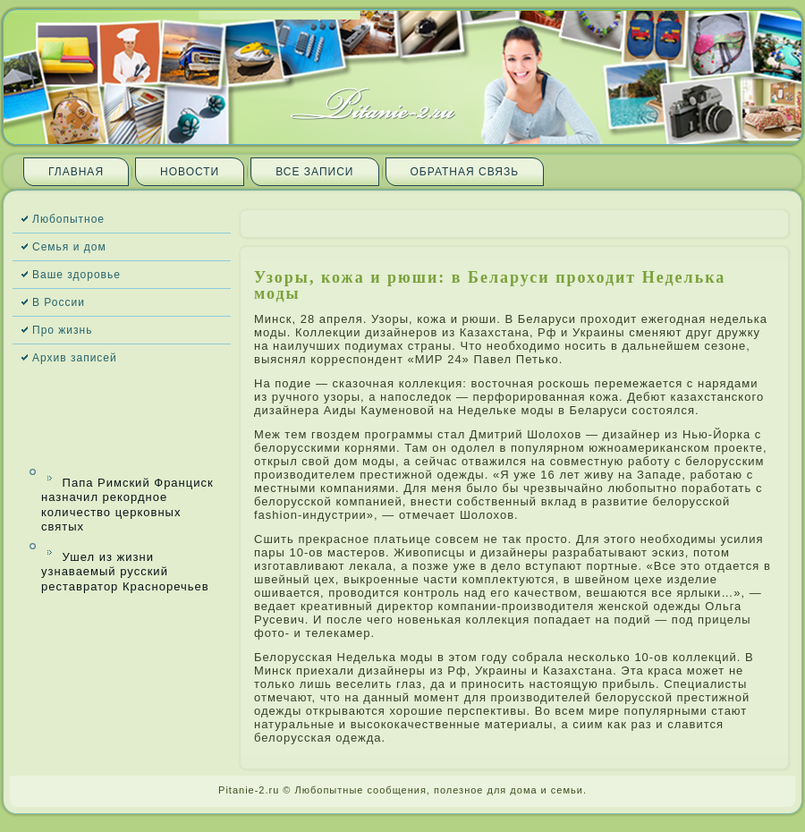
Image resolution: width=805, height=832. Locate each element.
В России (58, 302)
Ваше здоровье (76, 274)
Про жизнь (62, 330)
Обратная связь (465, 172)
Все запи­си (314, 172)
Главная (76, 172)
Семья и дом (69, 247)
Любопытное (68, 219)
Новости (189, 172)
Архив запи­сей (74, 358)
